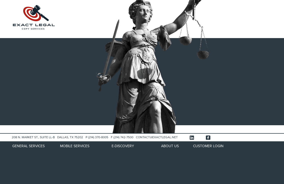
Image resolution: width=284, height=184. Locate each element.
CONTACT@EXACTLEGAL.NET (157, 137)
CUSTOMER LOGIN (208, 146)
